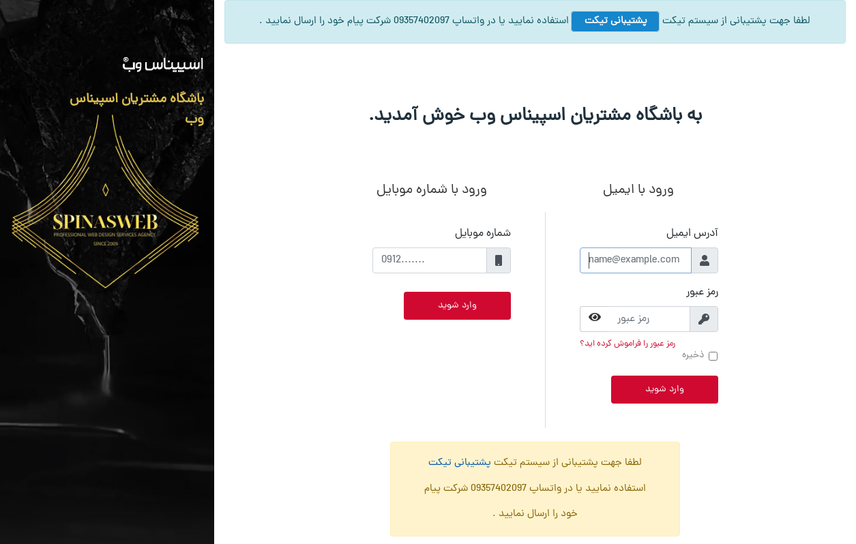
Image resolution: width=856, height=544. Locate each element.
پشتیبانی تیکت (614, 21)
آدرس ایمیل (692, 234)
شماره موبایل (483, 234)
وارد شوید (664, 389)
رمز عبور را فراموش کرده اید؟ (627, 343)
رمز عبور (702, 292)
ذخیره (693, 355)
